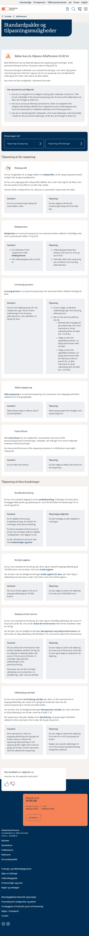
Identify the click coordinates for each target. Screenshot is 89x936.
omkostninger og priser (21, 542)
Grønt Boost (14, 438)
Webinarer (6, 854)
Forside (6, 16)
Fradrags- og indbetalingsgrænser (16, 868)
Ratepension (9, 233)
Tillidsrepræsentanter (57, 2)
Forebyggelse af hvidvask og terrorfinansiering (22, 906)
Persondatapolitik (9, 859)
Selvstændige (25, 2)
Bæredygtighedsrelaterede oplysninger (18, 897)
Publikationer (7, 850)
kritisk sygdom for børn (51, 574)
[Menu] (86, 9)
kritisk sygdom (46, 569)
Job (70, 2)
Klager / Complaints (10, 911)
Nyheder (5, 840)
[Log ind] (67, 9)
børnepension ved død (51, 709)
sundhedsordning (46, 499)
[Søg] (73, 9)
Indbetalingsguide (9, 878)
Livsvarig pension (12, 291)
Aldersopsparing (11, 394)
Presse (76, 2)
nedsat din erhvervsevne (44, 623)
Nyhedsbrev (6, 845)
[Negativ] (12, 784)
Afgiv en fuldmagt (9, 873)
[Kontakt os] (79, 9)
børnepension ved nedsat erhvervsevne (59, 631)
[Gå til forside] (9, 9)
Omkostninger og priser (12, 883)
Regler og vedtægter (10, 887)
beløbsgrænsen (19, 255)
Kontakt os (33, 817)
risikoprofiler (48, 174)
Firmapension (39, 2)
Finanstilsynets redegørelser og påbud (18, 901)
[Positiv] (6, 784)
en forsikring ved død (33, 699)
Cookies (4, 915)
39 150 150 (31, 801)
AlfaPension (20, 16)
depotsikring (45, 717)
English (84, 2)
